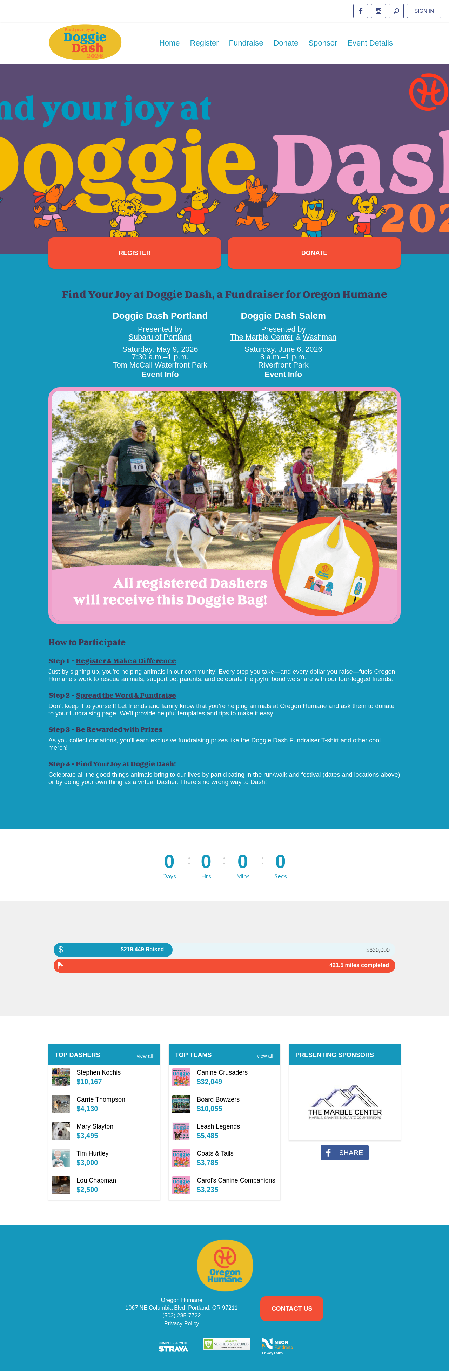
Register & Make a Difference (126, 661)
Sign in (424, 11)
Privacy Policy (181, 1324)
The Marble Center (261, 337)
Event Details (370, 43)
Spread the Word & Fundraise (126, 695)
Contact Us (292, 1308)
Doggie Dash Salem (283, 315)
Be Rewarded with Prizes (119, 730)
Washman (319, 337)
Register (204, 43)
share (344, 1153)
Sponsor (322, 43)
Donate (285, 43)
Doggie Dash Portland (160, 315)
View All (145, 1056)
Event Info (160, 374)
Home (169, 43)
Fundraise (246, 43)
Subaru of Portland (160, 337)
